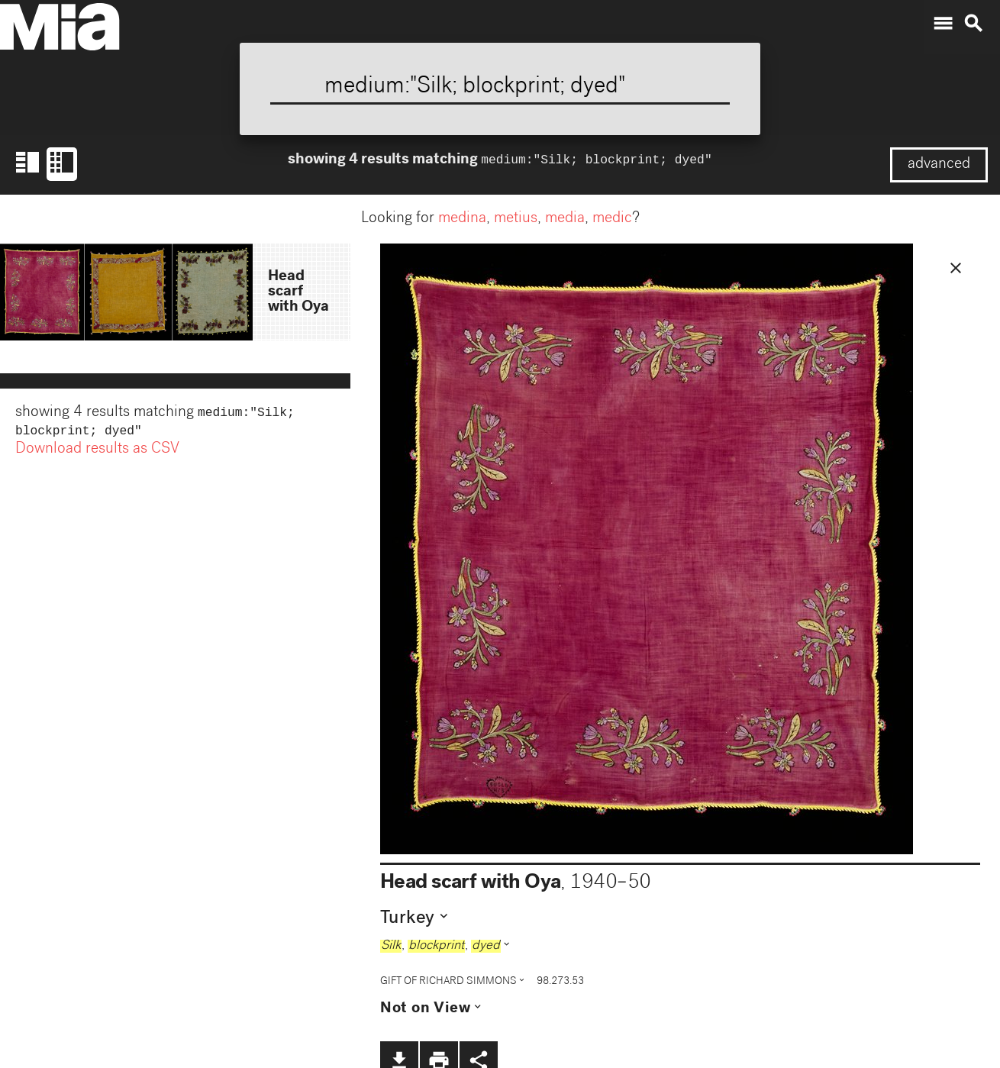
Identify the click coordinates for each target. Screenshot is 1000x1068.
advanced (939, 165)
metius (515, 219)
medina (462, 219)
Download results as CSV (97, 452)
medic (612, 219)
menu (942, 23)
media (565, 219)
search (973, 23)
